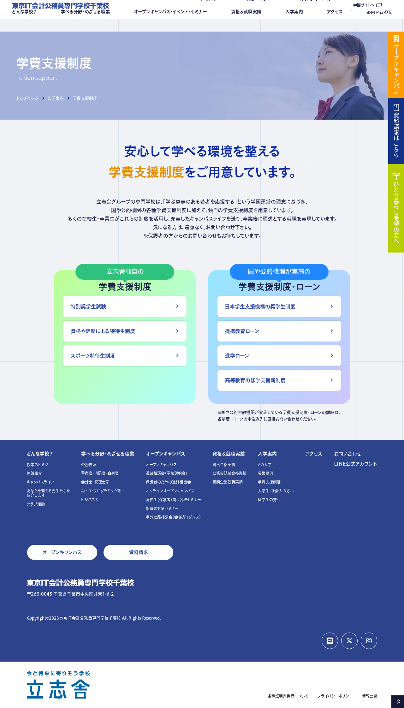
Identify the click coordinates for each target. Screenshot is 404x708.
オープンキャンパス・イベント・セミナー (170, 24)
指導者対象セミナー (162, 508)
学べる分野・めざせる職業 (85, 24)
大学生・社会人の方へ (276, 491)
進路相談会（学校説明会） (166, 473)
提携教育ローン (242, 331)
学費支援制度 (269, 482)
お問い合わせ (379, 24)
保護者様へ (210, 11)
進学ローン (237, 356)
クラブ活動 (36, 504)
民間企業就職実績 (227, 482)
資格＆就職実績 (246, 24)
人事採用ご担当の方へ (316, 11)
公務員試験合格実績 (229, 473)
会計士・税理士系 (95, 482)
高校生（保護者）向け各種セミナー (173, 499)
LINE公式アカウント (355, 464)
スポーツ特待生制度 (93, 356)
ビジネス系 (90, 499)
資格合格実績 (223, 464)
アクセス (335, 24)
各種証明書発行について (288, 696)
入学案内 (294, 24)
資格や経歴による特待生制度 (103, 331)
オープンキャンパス (165, 454)
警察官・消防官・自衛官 (100, 473)
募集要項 (265, 473)
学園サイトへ (367, 5)
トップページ (27, 98)
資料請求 (138, 552)
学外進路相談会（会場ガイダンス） (173, 517)
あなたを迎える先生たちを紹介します (48, 493)
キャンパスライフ (40, 482)
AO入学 (264, 464)
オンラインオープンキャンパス (170, 491)
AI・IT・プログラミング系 (101, 491)
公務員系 (88, 464)
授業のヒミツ (37, 464)
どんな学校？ (24, 24)
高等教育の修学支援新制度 (255, 380)
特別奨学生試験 (88, 306)
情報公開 (369, 696)
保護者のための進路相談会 (168, 482)
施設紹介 (34, 473)
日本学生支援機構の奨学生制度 (260, 306)
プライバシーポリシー (335, 696)
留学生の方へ (269, 499)
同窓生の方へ (258, 11)
